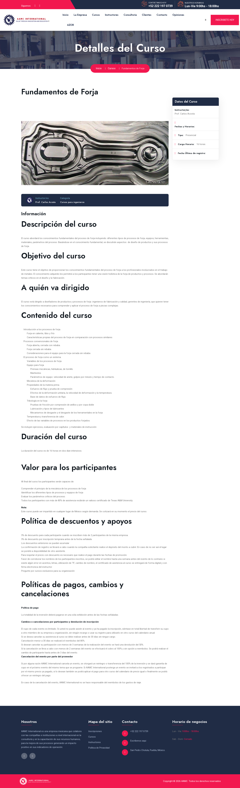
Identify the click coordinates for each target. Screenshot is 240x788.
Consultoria (130, 15)
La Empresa (80, 15)
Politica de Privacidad (99, 747)
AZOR (70, 25)
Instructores (111, 15)
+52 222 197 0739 (160, 6)
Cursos (96, 15)
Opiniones (178, 15)
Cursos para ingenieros (72, 202)
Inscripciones (95, 731)
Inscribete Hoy (224, 19)
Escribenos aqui (138, 740)
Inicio (66, 15)
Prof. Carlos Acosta (45, 202)
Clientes (146, 15)
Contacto (162, 15)
